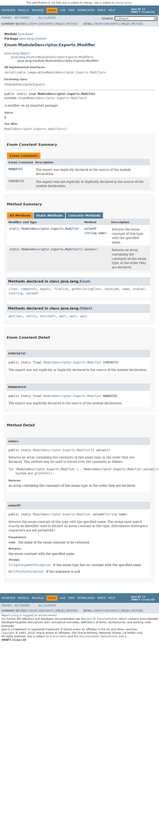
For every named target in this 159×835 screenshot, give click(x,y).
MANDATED (16, 169)
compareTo (29, 289)
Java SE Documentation (101, 618)
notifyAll (48, 316)
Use (62, 10)
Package (38, 10)
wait (62, 316)
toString (16, 293)
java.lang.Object (17, 53)
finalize (61, 289)
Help (111, 10)
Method (72, 23)
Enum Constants (41, 23)
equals (45, 289)
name (125, 289)
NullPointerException (26, 571)
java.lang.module (32, 38)
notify (31, 316)
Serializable (14, 72)
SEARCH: (107, 18)
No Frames (22, 17)
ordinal (139, 289)
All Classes (47, 17)
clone (13, 289)
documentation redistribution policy (102, 636)
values (89, 249)
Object (86, 308)
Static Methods (49, 215)
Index (101, 10)
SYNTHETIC (16, 181)
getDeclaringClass (86, 289)
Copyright (8, 632)
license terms (123, 2)
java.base (25, 34)
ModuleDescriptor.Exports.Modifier (64, 57)
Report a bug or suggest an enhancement (29, 615)
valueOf (90, 228)
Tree (71, 10)
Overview (8, 10)
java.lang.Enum (23, 57)
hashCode (112, 289)
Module (23, 10)
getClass (16, 316)
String (91, 233)
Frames (6, 17)
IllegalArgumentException (30, 565)
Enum (21, 98)
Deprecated (86, 10)
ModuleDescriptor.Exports (24, 84)
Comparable (36, 72)
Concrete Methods (84, 215)
